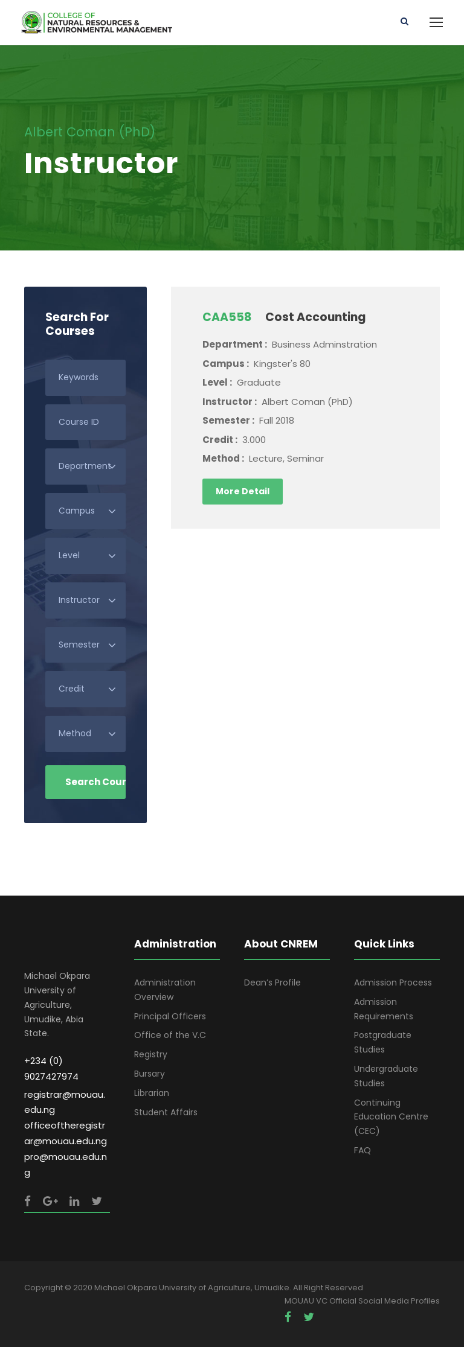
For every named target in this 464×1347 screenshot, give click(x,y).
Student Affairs (166, 1112)
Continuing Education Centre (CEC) (391, 1117)
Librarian (151, 1093)
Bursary (149, 1074)
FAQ (362, 1150)
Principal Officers (170, 1016)
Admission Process (393, 982)
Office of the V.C (170, 1035)
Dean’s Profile (272, 982)
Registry (150, 1054)
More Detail (242, 491)
